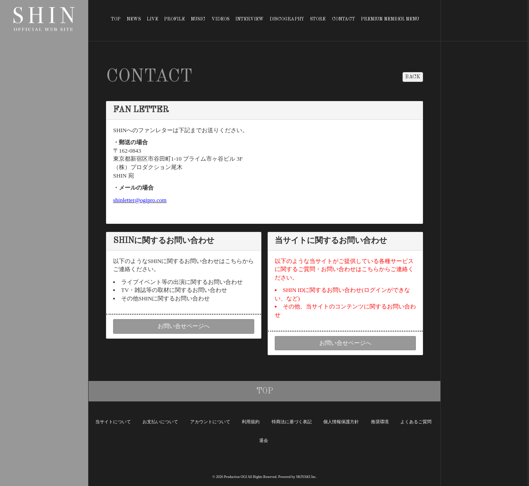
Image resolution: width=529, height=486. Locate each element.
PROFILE (174, 19)
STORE (318, 19)
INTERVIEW (249, 19)
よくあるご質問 (415, 421)
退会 (263, 440)
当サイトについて (113, 421)
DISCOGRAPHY (286, 19)
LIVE (152, 19)
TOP (115, 19)
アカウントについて (210, 421)
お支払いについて (160, 421)
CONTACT (343, 19)
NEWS (133, 19)
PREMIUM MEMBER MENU (390, 19)
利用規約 (251, 421)
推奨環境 (380, 421)
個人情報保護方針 (341, 421)
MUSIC (198, 19)
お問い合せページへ (184, 326)
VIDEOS (220, 19)
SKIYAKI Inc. (306, 477)
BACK (412, 77)
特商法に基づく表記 (292, 421)
